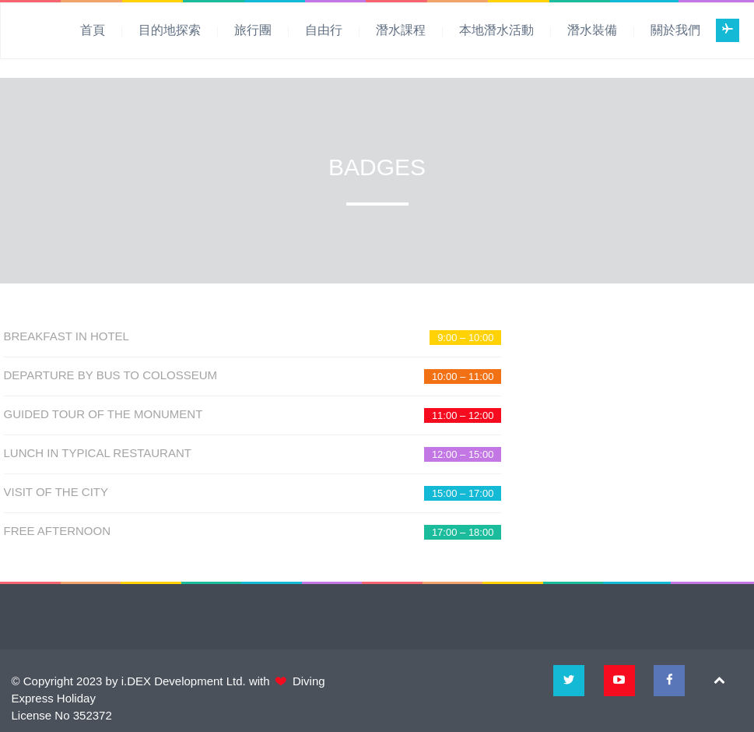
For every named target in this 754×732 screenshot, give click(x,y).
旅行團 (253, 30)
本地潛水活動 (496, 30)
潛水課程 (401, 30)
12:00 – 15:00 (463, 454)
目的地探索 (170, 30)
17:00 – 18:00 (463, 532)
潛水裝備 (592, 30)
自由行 (323, 30)
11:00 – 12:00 (463, 415)
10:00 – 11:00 (463, 376)
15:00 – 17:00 (463, 493)
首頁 (92, 30)
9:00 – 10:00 (465, 337)
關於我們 (675, 30)
